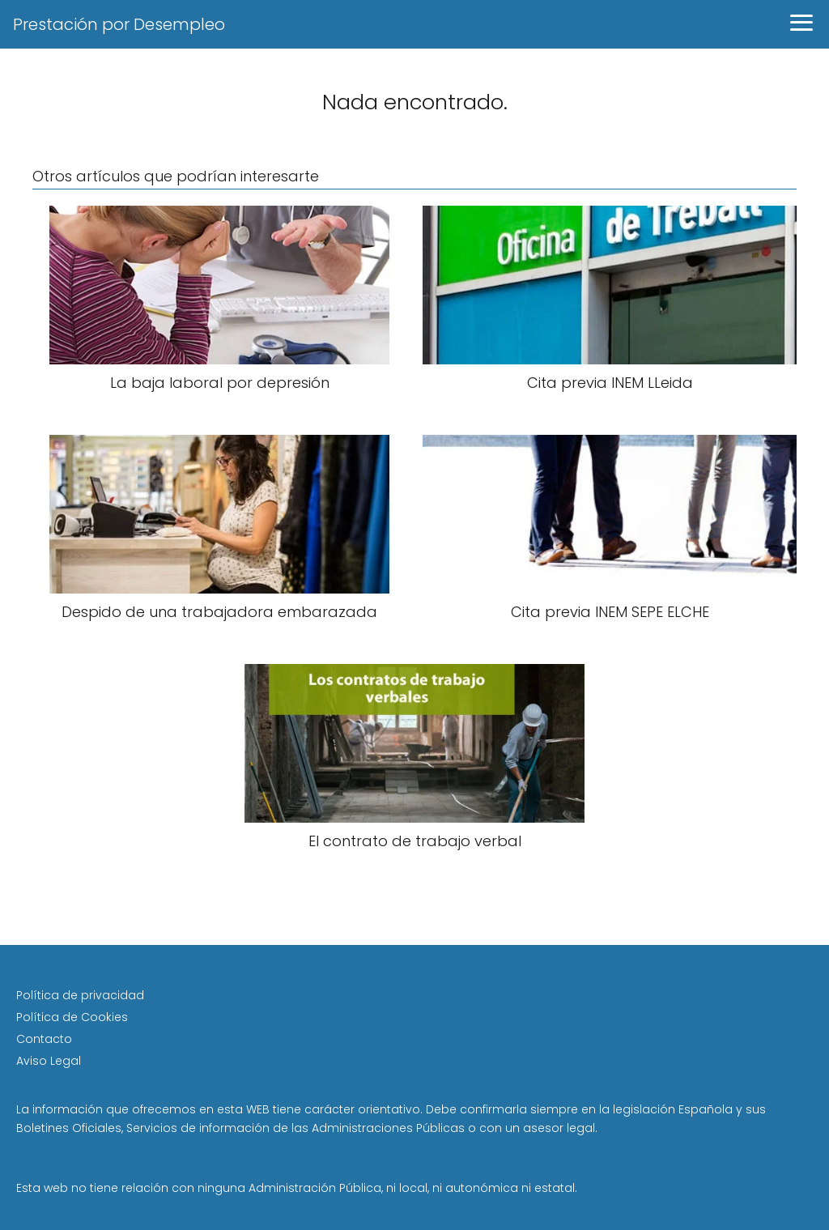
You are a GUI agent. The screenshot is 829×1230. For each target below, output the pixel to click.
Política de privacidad (80, 995)
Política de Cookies (72, 1017)
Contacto (44, 1039)
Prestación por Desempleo (119, 24)
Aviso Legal (48, 1061)
